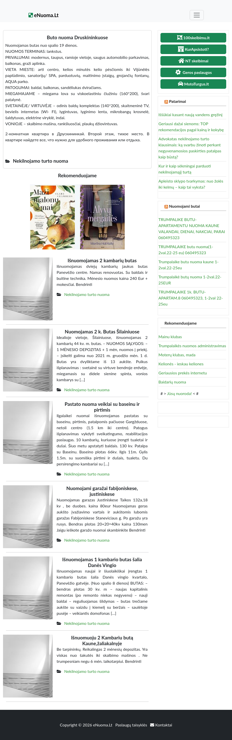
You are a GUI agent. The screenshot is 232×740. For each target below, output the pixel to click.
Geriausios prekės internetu (182, 372)
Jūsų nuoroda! (179, 393)
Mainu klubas (170, 336)
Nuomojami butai (184, 206)
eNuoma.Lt (43, 15)
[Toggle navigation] (197, 15)
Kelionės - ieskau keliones (181, 363)
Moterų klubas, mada (176, 354)
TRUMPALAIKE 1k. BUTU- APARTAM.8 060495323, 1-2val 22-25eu (190, 297)
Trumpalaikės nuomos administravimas (192, 345)
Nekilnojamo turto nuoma (87, 294)
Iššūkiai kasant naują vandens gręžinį (190, 114)
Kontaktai (161, 724)
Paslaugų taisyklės (131, 724)
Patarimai (177, 101)
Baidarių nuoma (172, 381)
